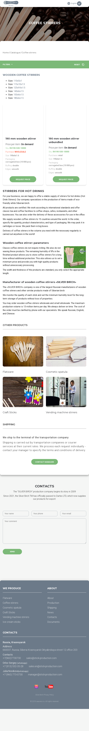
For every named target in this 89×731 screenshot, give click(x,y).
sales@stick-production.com (41, 680)
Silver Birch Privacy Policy (44, 717)
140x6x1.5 (19, 93)
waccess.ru (40, 724)
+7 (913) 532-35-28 (13, 688)
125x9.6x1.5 (20, 89)
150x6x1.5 (19, 97)
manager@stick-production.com (45, 696)
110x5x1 (18, 81)
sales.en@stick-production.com (45, 688)
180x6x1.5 (19, 100)
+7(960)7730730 (12, 680)
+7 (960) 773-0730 (13, 696)
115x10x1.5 (20, 85)
